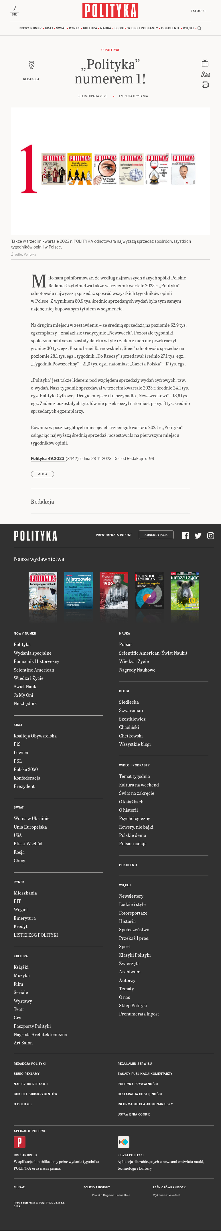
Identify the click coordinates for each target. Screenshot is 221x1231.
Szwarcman (131, 710)
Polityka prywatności (138, 1084)
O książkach (131, 802)
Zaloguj (197, 11)
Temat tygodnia (134, 776)
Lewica (21, 752)
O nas (124, 997)
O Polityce (110, 50)
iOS (16, 1156)
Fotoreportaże (133, 913)
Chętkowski (131, 736)
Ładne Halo (123, 1195)
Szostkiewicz (132, 719)
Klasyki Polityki (135, 955)
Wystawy (23, 1001)
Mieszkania (25, 893)
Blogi (120, 28)
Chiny (19, 861)
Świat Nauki (26, 687)
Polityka (22, 644)
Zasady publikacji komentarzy (145, 1074)
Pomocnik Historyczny (36, 661)
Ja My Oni (23, 695)
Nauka (105, 28)
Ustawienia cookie (134, 1115)
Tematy (126, 988)
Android (29, 1156)
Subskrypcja (156, 535)
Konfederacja (27, 778)
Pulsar (125, 644)
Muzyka (22, 975)
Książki (21, 967)
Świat (61, 28)
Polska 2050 (26, 769)
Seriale (21, 992)
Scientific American (34, 670)
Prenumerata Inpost (114, 535)
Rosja (19, 852)
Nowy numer (30, 28)
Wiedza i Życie (29, 678)
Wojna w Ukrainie (32, 818)
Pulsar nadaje (133, 844)
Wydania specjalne (33, 653)
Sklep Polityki (133, 1005)
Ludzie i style (132, 904)
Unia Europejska (30, 827)
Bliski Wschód (28, 844)
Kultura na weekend (139, 785)
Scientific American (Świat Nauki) (153, 653)
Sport (124, 946)
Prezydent (24, 786)
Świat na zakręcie (136, 793)
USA (18, 835)
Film (18, 984)
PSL (18, 761)
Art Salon (23, 1043)
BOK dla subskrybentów (36, 1094)
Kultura (90, 28)
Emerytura (25, 918)
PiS (17, 744)
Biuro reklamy (27, 1074)
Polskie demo (132, 835)
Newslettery (131, 896)
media (43, 474)
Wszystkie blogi (135, 744)
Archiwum (130, 972)
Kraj (49, 28)
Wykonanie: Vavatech (167, 1195)
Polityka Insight (97, 1188)
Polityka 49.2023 (48, 458)
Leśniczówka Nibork (169, 1188)
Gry (17, 1018)
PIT (17, 901)
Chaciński (129, 727)
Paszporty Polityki (32, 1026)
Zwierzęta (129, 963)
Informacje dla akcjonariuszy (145, 1105)
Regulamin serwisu (135, 1064)
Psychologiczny (134, 818)
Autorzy (127, 980)
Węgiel (21, 910)
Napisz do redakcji (31, 1084)
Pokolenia (170, 28)
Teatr (19, 1009)
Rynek (74, 28)
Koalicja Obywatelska (35, 736)
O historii (128, 810)
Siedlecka (129, 702)
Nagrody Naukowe (137, 670)
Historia (127, 921)
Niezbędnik (25, 703)
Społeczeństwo (134, 930)
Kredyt (20, 926)
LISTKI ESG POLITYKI (36, 935)
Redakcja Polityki (30, 1064)
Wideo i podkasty (142, 28)
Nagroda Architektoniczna (40, 1034)
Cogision (108, 1195)
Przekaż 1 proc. (134, 938)
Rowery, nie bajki (136, 827)
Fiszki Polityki (131, 1156)
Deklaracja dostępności (140, 1094)
